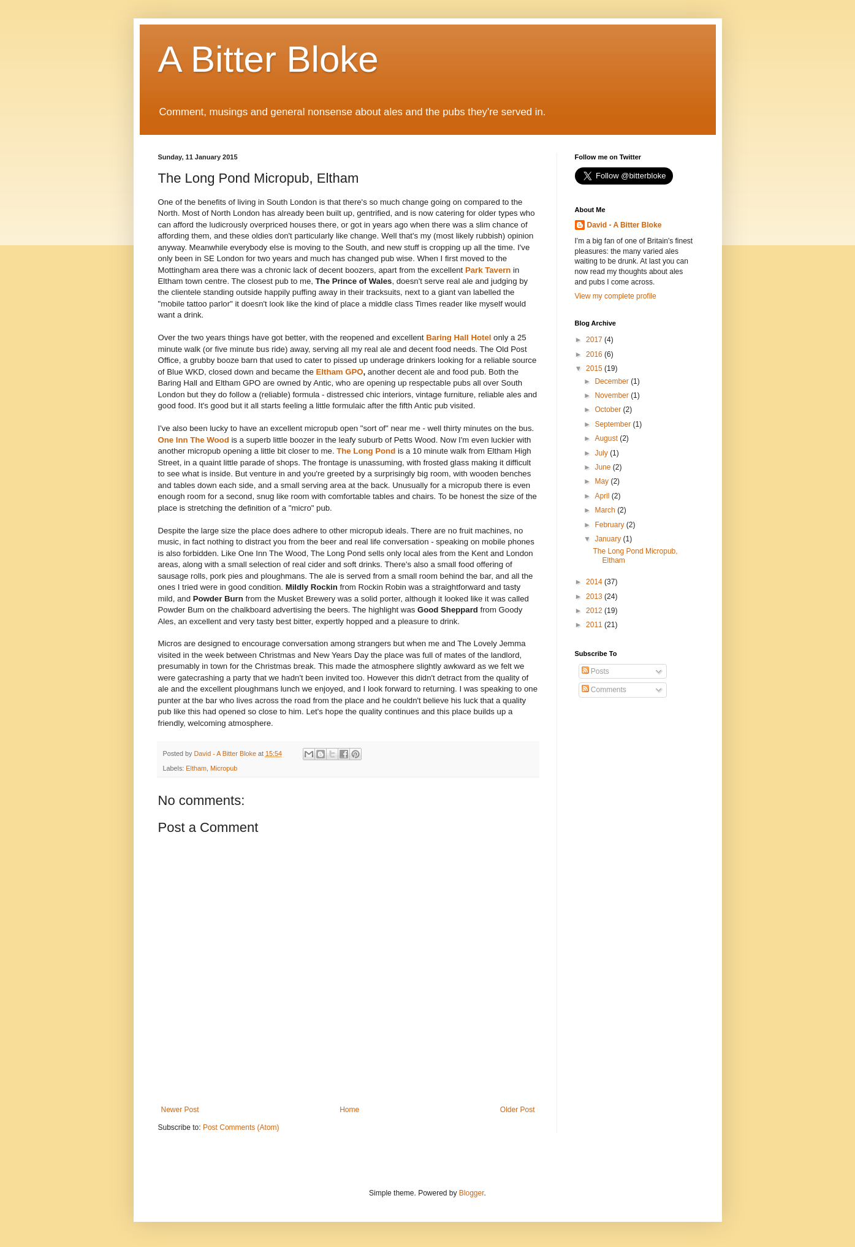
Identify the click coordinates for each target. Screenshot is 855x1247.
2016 (595, 354)
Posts (595, 671)
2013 (595, 596)
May (602, 481)
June (603, 467)
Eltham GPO (339, 371)
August (607, 438)
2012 (595, 610)
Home (349, 1109)
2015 (595, 368)
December (613, 381)
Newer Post (180, 1109)
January (609, 539)
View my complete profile (615, 296)
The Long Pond (365, 451)
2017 (595, 339)
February (610, 525)
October (609, 409)
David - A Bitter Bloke (624, 225)
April (603, 496)
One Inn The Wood (193, 439)
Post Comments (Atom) (241, 1127)
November (613, 395)
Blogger (471, 1193)
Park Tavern (488, 270)
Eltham (196, 768)
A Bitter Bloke (268, 59)
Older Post (517, 1109)
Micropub (223, 768)
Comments (604, 689)
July (602, 453)
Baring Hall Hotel (458, 337)
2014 (595, 582)
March (606, 510)
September (614, 424)
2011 (595, 624)
